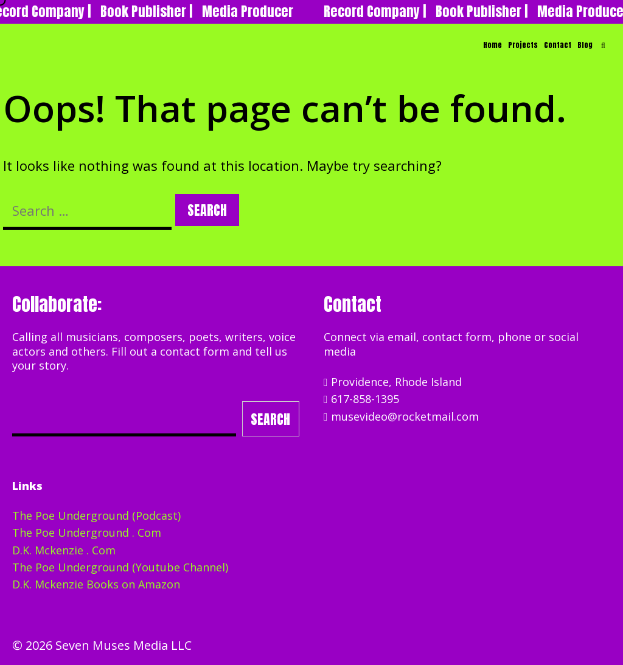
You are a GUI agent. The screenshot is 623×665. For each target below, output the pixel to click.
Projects (523, 45)
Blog (585, 45)
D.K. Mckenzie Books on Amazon (96, 584)
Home (492, 45)
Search (270, 419)
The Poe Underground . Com (86, 532)
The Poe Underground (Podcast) (96, 515)
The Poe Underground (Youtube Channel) (120, 567)
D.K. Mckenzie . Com (64, 550)
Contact (557, 45)
